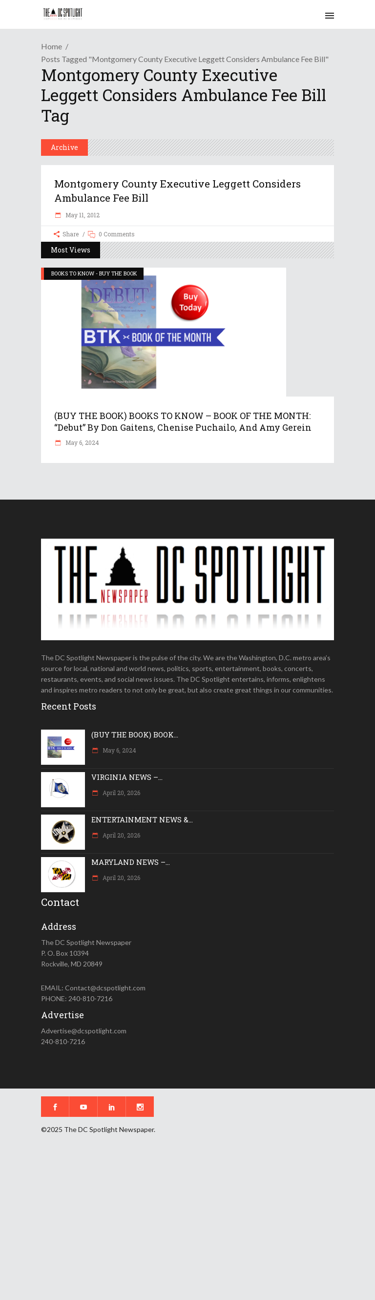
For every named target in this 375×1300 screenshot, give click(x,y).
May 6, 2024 (81, 442)
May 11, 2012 (82, 215)
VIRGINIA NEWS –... (127, 777)
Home (51, 46)
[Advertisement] (187, 1223)
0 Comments (117, 234)
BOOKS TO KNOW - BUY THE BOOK (94, 273)
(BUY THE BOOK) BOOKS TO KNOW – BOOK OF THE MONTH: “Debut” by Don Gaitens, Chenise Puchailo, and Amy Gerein (183, 421)
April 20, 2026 (120, 793)
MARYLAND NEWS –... (130, 862)
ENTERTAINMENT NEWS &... (142, 819)
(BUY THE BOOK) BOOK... (134, 734)
